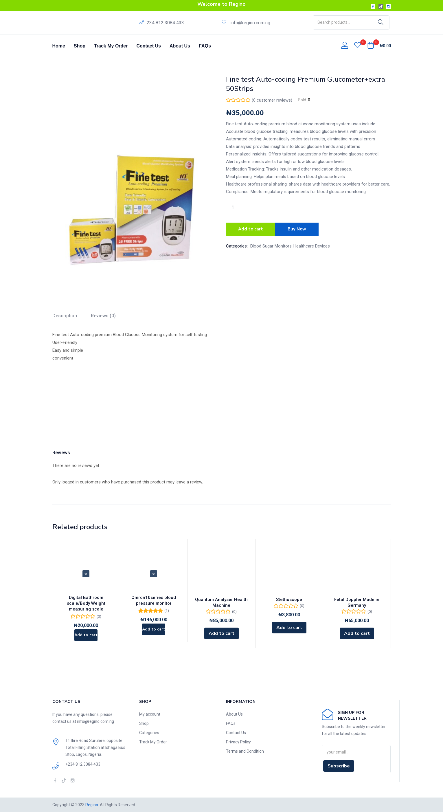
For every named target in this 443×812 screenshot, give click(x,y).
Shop (79, 45)
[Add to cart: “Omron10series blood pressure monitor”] (154, 633)
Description (64, 315)
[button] (379, 46)
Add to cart (250, 228)
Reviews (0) (103, 315)
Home (58, 45)
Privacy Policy (238, 742)
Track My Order (111, 45)
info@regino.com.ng (250, 22)
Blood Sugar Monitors (271, 244)
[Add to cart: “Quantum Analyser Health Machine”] (221, 633)
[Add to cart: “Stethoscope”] (289, 627)
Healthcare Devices (311, 244)
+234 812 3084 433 (82, 764)
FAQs (205, 45)
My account (149, 714)
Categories (149, 732)
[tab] (71, 316)
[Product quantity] (233, 207)
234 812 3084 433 (165, 22)
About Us (180, 45)
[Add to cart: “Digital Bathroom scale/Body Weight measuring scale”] (86, 633)
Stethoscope (289, 599)
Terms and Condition (245, 751)
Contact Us (148, 45)
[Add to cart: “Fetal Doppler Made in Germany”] (357, 633)
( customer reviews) (272, 100)
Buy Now (299, 228)
